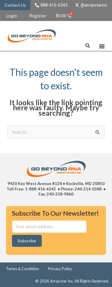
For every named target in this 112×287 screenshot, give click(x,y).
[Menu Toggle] (102, 46)
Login (11, 15)
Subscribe (27, 240)
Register (38, 15)
